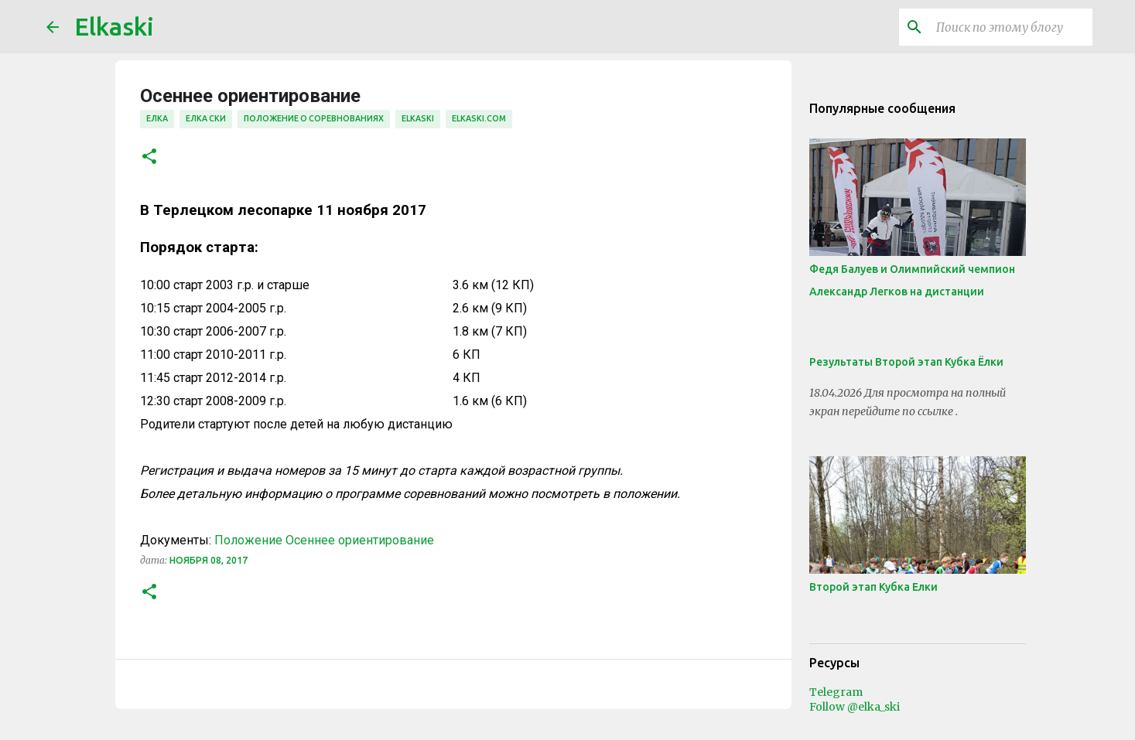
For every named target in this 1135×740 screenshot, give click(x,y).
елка (157, 118)
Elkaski (114, 26)
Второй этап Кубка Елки (873, 587)
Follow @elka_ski (854, 707)
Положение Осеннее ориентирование (324, 540)
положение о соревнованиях (314, 118)
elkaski (418, 118)
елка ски (206, 118)
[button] (149, 157)
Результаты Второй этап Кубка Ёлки (906, 362)
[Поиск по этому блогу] (1011, 27)
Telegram (836, 692)
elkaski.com (479, 118)
